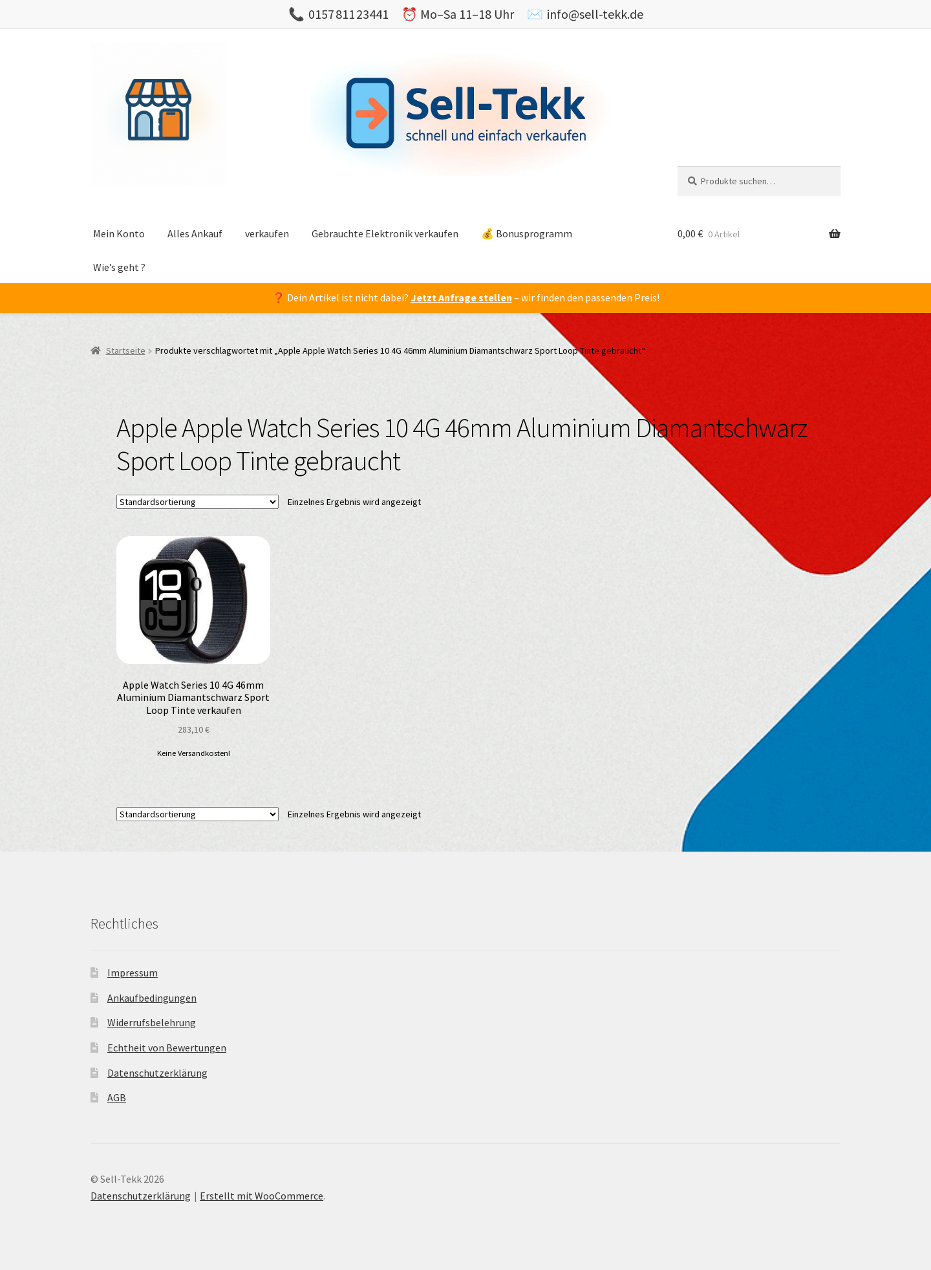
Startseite (125, 350)
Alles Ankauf (194, 233)
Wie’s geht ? (119, 267)
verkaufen (267, 233)
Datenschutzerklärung (157, 1072)
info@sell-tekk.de (595, 14)
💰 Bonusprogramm (526, 233)
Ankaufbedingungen (152, 997)
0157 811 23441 (348, 14)
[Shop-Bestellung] (197, 502)
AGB (116, 1097)
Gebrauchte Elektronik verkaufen (385, 233)
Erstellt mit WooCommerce (261, 1195)
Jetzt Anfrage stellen (461, 297)
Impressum (132, 972)
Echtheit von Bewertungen (166, 1047)
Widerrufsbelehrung (151, 1022)
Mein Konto (119, 233)
